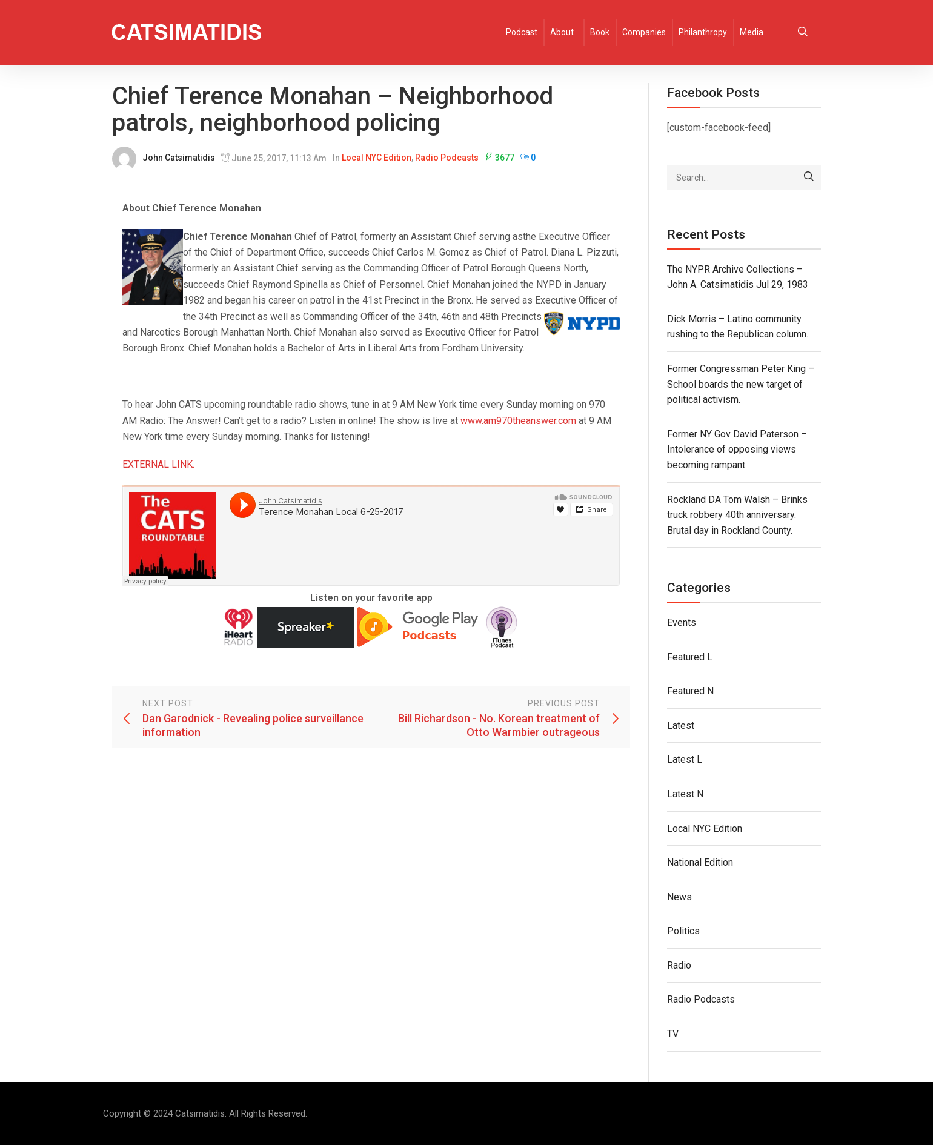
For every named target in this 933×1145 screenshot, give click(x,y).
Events (681, 622)
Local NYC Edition (376, 157)
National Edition (700, 862)
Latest (680, 725)
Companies (644, 32)
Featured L (689, 657)
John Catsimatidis (178, 157)
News (679, 897)
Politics (683, 931)
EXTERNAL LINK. (158, 464)
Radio (679, 965)
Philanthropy (703, 32)
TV (673, 1034)
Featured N (690, 691)
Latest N (685, 794)
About (562, 32)
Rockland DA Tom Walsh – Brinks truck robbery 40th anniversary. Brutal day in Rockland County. (737, 515)
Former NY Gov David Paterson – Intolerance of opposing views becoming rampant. (737, 449)
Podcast (521, 32)
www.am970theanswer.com (518, 420)
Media (751, 32)
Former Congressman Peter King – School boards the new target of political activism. (740, 384)
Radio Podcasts (447, 157)
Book (599, 32)
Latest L (684, 759)
